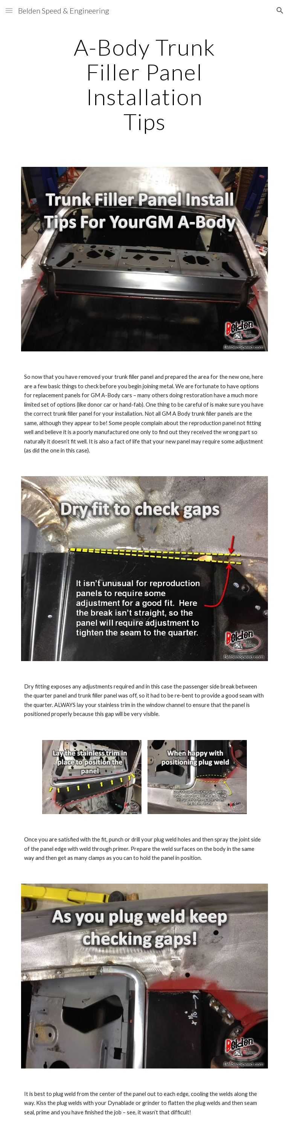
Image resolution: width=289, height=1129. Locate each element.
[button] (9, 10)
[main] (144, 84)
